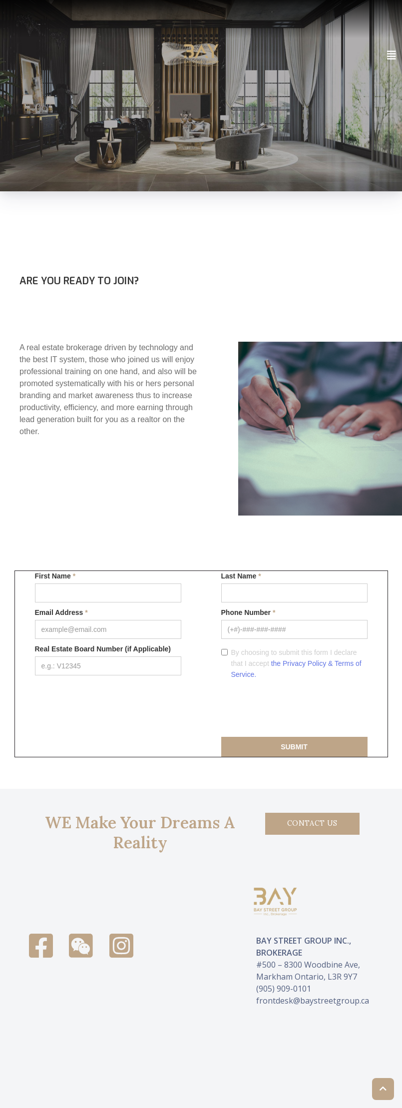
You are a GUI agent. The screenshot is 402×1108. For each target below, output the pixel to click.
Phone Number (248, 612)
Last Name (241, 576)
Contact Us (312, 823)
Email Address (61, 612)
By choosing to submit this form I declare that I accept (296, 663)
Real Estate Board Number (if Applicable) (103, 649)
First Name (55, 576)
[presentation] (297, 707)
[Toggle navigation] (391, 55)
